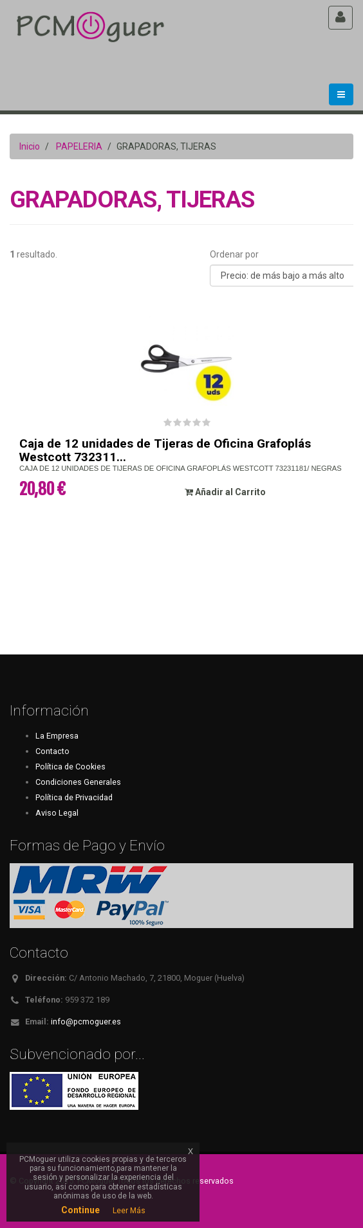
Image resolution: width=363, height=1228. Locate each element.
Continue (80, 1210)
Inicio (29, 146)
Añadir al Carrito (225, 492)
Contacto (52, 751)
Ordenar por (234, 254)
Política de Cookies (70, 766)
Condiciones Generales (78, 782)
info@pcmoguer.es (86, 1021)
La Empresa (57, 736)
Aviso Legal (57, 813)
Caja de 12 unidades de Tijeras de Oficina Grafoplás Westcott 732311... (165, 450)
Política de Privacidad (74, 797)
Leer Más (129, 1210)
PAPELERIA (79, 146)
